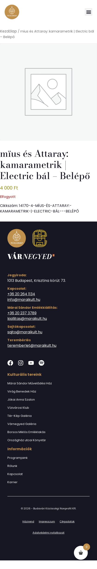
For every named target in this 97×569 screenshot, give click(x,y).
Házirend (28, 521)
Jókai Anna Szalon (21, 399)
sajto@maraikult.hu (24, 332)
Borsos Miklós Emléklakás (26, 432)
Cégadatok (67, 521)
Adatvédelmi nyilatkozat (48, 532)
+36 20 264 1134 (21, 294)
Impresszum (47, 521)
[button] (88, 12)
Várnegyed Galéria (21, 424)
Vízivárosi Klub (18, 407)
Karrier (12, 482)
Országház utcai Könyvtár (26, 440)
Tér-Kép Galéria (19, 416)
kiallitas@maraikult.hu (27, 318)
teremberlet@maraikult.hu (31, 345)
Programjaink (17, 458)
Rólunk (12, 466)
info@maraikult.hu (23, 299)
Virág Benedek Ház (21, 391)
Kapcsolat (15, 474)
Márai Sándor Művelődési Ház (29, 383)
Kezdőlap (8, 31)
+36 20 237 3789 (21, 313)
